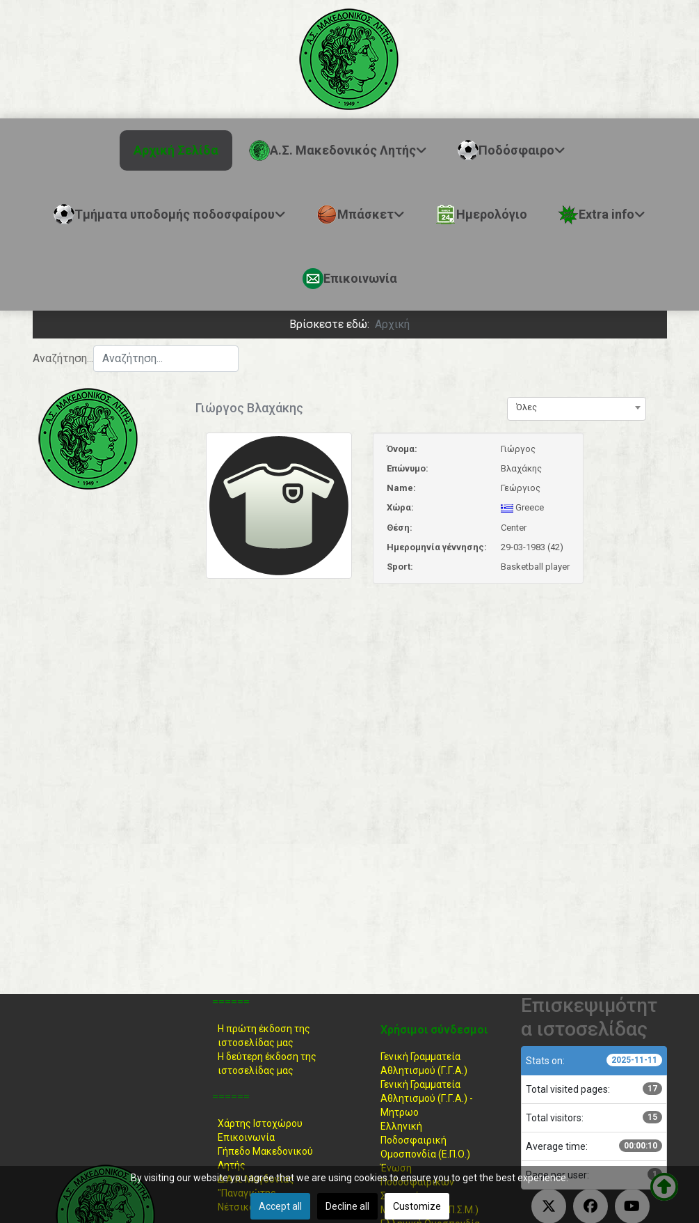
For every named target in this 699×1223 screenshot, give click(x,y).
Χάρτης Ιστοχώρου (260, 1123)
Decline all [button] (347, 1206)
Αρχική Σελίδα (176, 150)
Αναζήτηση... (63, 358)
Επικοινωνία (246, 1137)
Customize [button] (417, 1206)
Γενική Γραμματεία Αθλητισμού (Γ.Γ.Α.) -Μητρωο (426, 1098)
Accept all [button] (280, 1206)
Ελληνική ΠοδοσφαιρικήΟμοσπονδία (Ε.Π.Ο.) (425, 1140)
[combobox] (166, 358)
